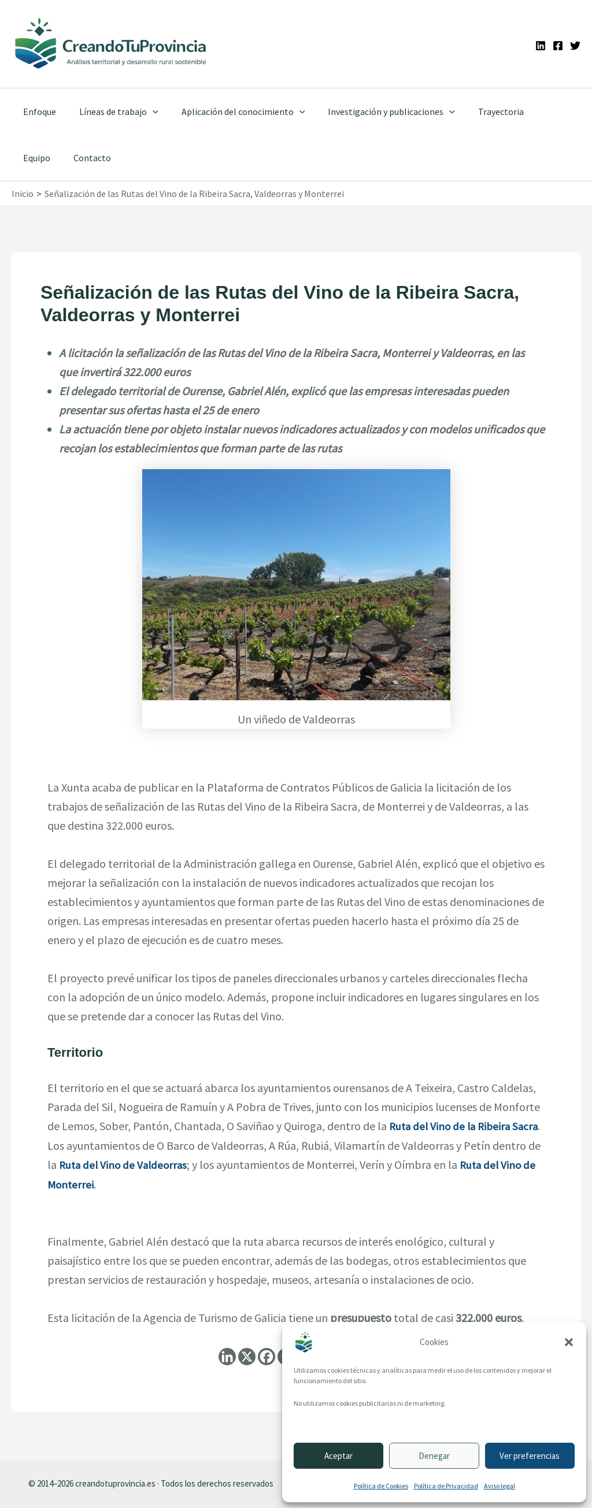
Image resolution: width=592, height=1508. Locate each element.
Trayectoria (480, 111)
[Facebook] (558, 45)
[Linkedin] (540, 45)
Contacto (39, 158)
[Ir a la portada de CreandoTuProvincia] (111, 44)
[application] (145, 111)
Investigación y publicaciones (375, 111)
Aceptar (338, 1455)
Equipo (535, 111)
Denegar (434, 1455)
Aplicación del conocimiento (232, 111)
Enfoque (37, 111)
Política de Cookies (381, 1485)
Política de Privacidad (446, 1485)
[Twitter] (575, 45)
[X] (247, 1355)
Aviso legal (499, 1485)
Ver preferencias (530, 1455)
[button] (569, 1342)
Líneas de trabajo (111, 111)
